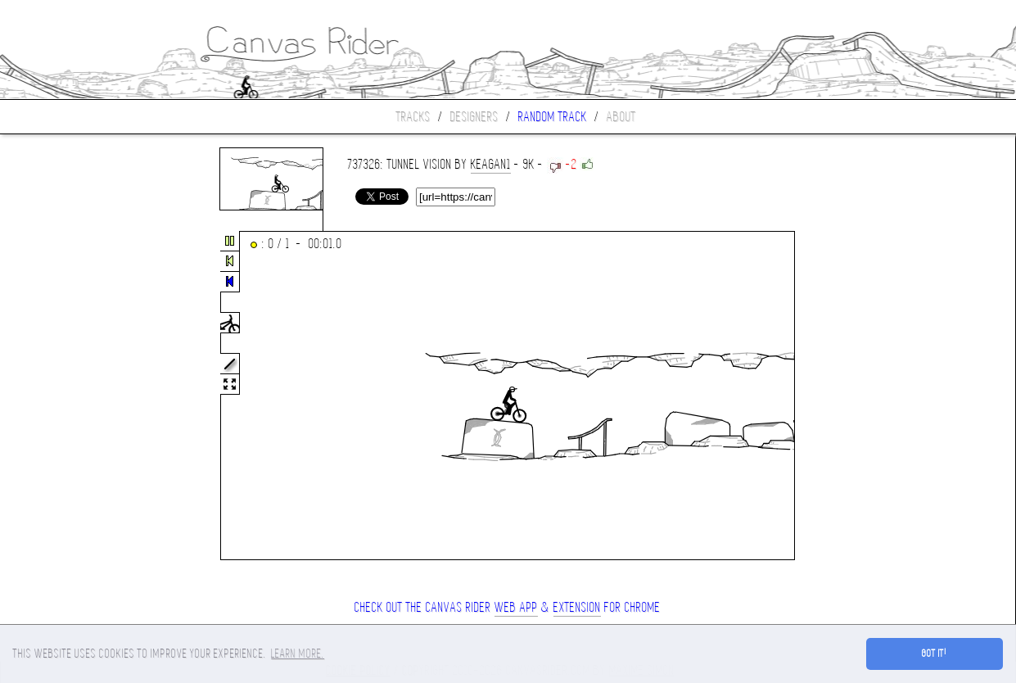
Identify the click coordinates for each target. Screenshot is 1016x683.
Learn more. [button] (297, 653)
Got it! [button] (934, 653)
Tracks (413, 116)
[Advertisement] (69, 396)
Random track (552, 116)
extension (577, 607)
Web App (516, 607)
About (621, 116)
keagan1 (491, 164)
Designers (474, 116)
